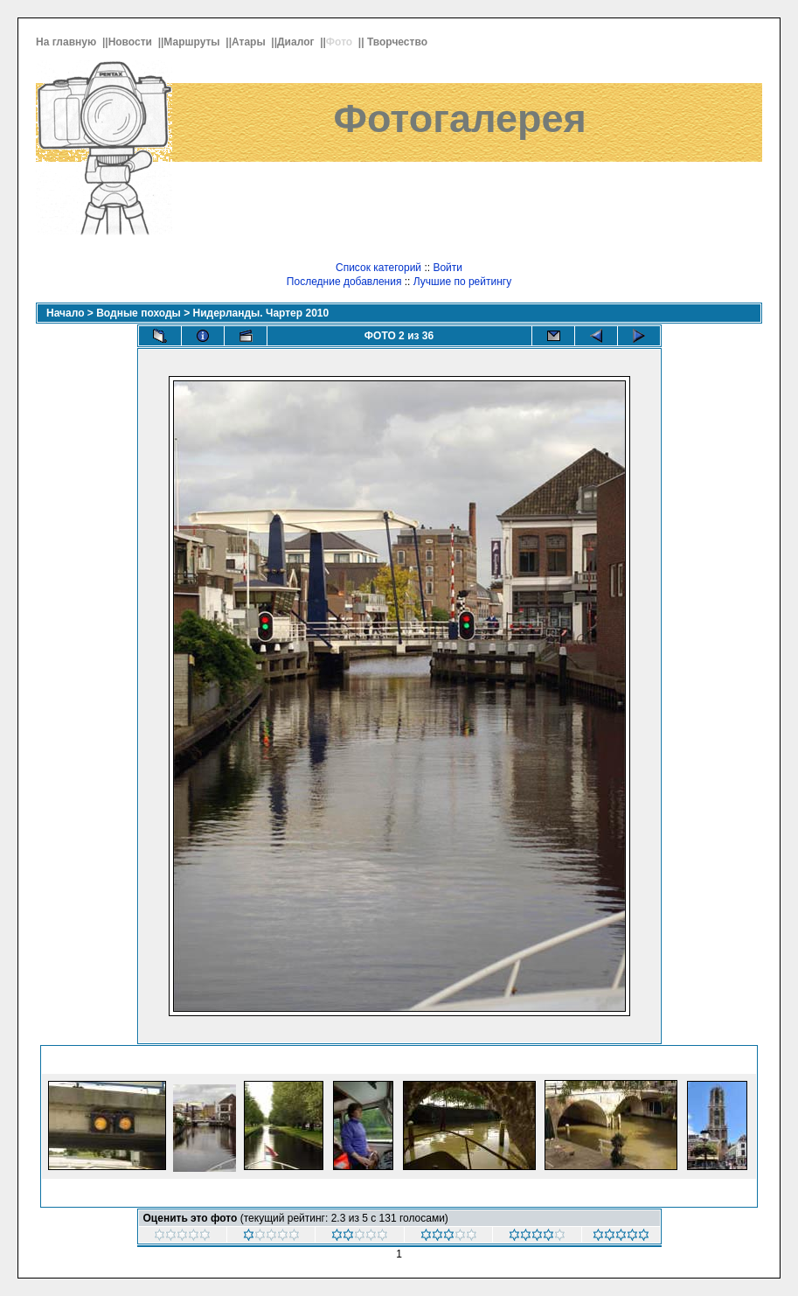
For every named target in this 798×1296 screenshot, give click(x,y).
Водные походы (138, 313)
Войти (447, 267)
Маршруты (193, 42)
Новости (132, 42)
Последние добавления (344, 281)
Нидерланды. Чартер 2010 (261, 313)
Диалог (297, 42)
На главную (68, 42)
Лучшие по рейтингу (462, 281)
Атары (250, 42)
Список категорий (378, 267)
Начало (65, 313)
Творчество (398, 42)
